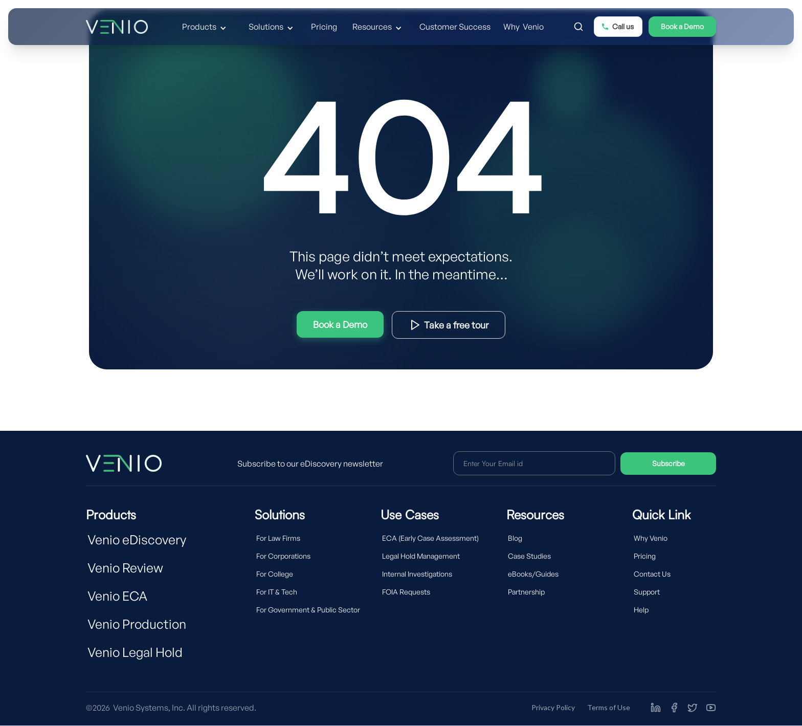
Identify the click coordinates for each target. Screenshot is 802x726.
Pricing (324, 26)
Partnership (526, 591)
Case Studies (529, 556)
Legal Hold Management (421, 556)
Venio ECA (117, 596)
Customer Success (455, 26)
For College (274, 573)
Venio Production (136, 624)
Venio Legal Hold (135, 652)
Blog (515, 538)
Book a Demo (682, 26)
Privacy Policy (553, 707)
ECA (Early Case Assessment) (430, 538)
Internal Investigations (417, 573)
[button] (205, 26)
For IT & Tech (276, 591)
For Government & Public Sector (308, 609)
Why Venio (523, 26)
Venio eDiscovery (136, 539)
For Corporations (283, 556)
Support (647, 591)
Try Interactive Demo (340, 324)
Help (641, 609)
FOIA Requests (406, 591)
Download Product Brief (448, 325)
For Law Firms (278, 538)
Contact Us (652, 573)
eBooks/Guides (533, 573)
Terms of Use (608, 707)
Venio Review (125, 568)
